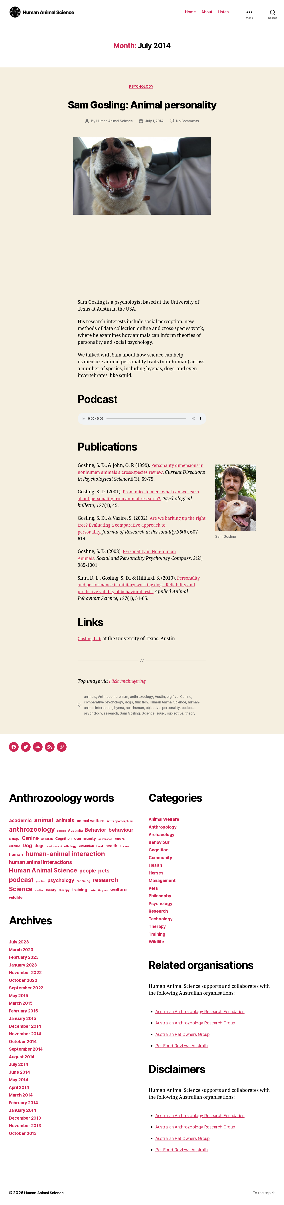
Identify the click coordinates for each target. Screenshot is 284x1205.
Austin (162, 697)
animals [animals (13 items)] (65, 820)
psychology (93, 713)
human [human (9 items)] (16, 854)
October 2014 (24, 1041)
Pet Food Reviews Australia (184, 1045)
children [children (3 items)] (47, 838)
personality (173, 708)
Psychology (142, 87)
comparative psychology (104, 703)
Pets (154, 888)
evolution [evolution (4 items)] (86, 846)
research (112, 713)
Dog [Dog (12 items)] (27, 845)
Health (156, 865)
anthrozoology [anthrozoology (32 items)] (32, 829)
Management (163, 880)
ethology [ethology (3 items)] (70, 846)
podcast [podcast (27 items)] (21, 879)
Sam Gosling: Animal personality (142, 104)
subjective (176, 713)
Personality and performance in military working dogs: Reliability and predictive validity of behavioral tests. (140, 586)
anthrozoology (143, 697)
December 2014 (27, 1026)
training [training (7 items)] (79, 889)
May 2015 (19, 995)
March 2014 (22, 1095)
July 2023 (20, 942)
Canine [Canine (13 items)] (30, 838)
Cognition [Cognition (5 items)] (63, 838)
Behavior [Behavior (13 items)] (95, 830)
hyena (120, 708)
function (142, 703)
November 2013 (26, 1125)
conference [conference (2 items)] (105, 838)
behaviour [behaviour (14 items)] (120, 829)
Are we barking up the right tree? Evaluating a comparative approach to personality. (138, 526)
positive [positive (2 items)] (40, 881)
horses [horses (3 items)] (124, 846)
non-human (135, 708)
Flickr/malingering (129, 682)
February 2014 (25, 1102)
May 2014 (20, 1079)
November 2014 (27, 1033)
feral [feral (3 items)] (99, 846)
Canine (189, 697)
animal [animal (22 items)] (43, 819)
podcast (190, 708)
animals (90, 697)
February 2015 (25, 1010)
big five (175, 697)
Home (190, 12)
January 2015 (24, 1018)
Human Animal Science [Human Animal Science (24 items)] (43, 870)
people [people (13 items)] (87, 871)
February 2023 (25, 957)
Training (158, 934)
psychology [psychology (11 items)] (60, 880)
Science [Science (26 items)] (20, 889)
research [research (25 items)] (105, 879)
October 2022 (24, 980)
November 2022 (27, 972)
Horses (157, 872)
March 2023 (22, 949)
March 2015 (22, 1003)
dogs (130, 703)
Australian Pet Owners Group (186, 1034)
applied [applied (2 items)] (61, 830)
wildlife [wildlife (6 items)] (16, 897)
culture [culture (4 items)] (14, 846)
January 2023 (24, 964)
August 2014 (23, 1056)
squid (162, 713)
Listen (223, 12)
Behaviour (160, 842)
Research (159, 911)
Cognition (159, 850)
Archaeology (163, 834)
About (206, 12)
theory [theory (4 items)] (51, 890)
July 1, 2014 (154, 122)
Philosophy (161, 895)
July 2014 (20, 1064)
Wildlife (157, 941)
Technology (162, 918)
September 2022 (27, 987)
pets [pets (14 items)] (103, 870)
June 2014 (20, 1072)
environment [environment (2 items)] (54, 846)
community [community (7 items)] (85, 838)
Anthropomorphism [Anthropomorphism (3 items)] (120, 821)
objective (154, 708)
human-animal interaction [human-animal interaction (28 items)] (65, 853)
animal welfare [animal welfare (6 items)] (91, 820)
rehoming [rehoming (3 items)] (83, 880)
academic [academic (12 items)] (20, 820)
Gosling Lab (91, 640)
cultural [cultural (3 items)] (119, 838)
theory (192, 713)
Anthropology (164, 826)
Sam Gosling (131, 713)
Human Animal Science (113, 122)
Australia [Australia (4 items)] (75, 830)
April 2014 (20, 1087)
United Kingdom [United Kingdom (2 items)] (98, 890)
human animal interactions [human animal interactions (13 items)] (40, 862)
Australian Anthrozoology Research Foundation (205, 1011)
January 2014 (24, 1110)
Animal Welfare (166, 819)
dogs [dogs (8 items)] (39, 845)
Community (161, 857)
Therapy (158, 926)
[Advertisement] (142, 266)
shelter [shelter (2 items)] (39, 890)
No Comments (188, 122)
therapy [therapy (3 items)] (64, 890)
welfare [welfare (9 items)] (118, 889)
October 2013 (24, 1133)
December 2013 (26, 1117)
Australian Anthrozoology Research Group (200, 1023)
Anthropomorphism (114, 697)
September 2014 (27, 1049)
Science (149, 713)
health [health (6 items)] (111, 845)
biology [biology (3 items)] (14, 838)
